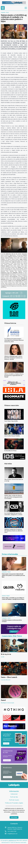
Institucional (14, 794)
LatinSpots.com (12, 840)
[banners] (14, 2)
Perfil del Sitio (14, 797)
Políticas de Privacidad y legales (14, 803)
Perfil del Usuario (14, 800)
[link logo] (3, 8)
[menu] (26, 8)
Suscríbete (14, 817)
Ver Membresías (7, 777)
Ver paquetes (7, 760)
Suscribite (6, 743)
